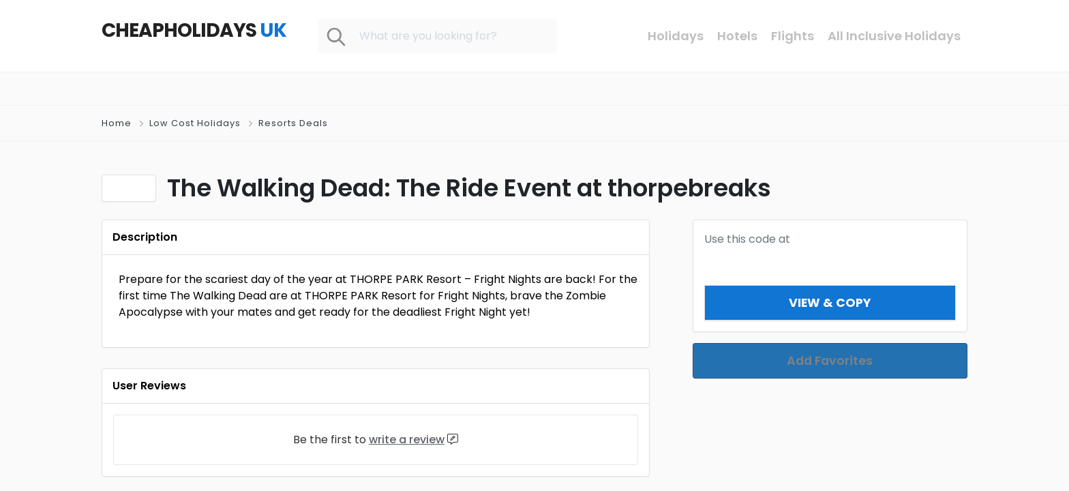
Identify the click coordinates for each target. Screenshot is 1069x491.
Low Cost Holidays (195, 123)
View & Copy (830, 302)
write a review (407, 439)
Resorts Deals (293, 123)
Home (117, 123)
